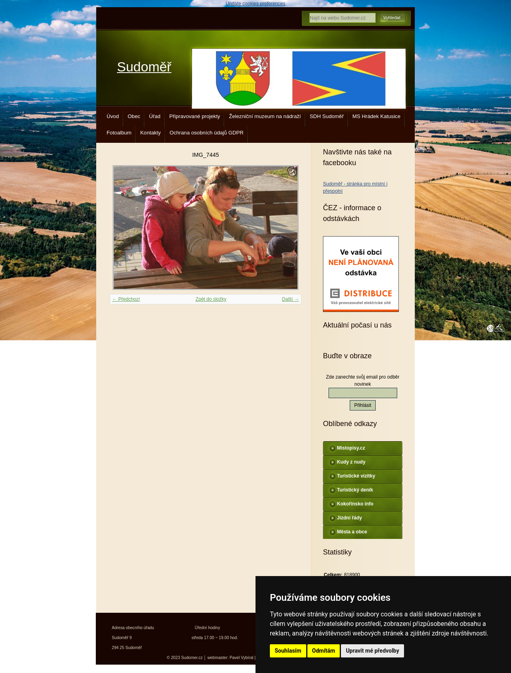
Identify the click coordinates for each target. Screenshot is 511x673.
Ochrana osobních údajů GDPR (207, 133)
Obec (134, 116)
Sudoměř (144, 66)
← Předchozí (126, 299)
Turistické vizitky (356, 476)
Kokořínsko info (355, 504)
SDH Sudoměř (327, 116)
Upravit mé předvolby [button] (372, 650)
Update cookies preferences (255, 3)
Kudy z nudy (351, 462)
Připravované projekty (194, 116)
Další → (290, 299)
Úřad (154, 116)
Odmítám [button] (323, 650)
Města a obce (352, 532)
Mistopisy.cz (351, 448)
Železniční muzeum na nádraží (265, 116)
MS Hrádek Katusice (376, 116)
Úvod (113, 116)
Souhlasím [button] (288, 650)
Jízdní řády (349, 518)
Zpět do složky (211, 299)
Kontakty (150, 133)
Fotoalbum (119, 133)
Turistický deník (355, 490)
